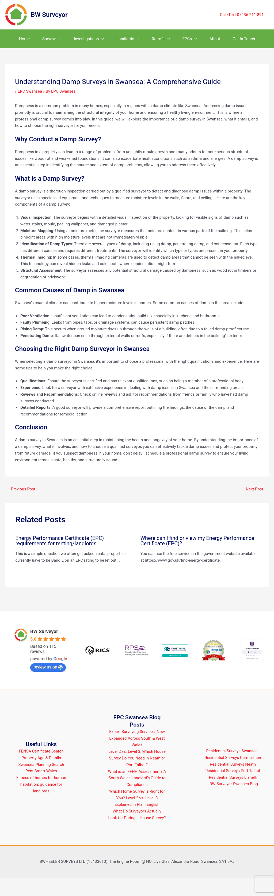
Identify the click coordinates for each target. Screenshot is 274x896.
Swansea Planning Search (41, 782)
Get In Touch (24, 57)
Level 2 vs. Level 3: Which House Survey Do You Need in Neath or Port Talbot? (137, 777)
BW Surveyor (49, 14)
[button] (56, 38)
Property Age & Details (41, 776)
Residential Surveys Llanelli (233, 795)
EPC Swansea (30, 110)
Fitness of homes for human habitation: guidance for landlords (41, 803)
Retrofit (169, 38)
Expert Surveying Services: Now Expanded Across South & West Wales (137, 757)
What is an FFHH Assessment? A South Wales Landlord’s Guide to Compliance (137, 796)
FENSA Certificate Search (41, 769)
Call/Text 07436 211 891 (243, 14)
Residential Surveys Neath (233, 782)
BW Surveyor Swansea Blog (234, 802)
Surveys (49, 38)
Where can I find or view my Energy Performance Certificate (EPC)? (197, 559)
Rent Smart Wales (41, 789)
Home (18, 38)
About (230, 38)
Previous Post (21, 507)
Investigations (90, 38)
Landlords (132, 38)
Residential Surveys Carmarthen (232, 775)
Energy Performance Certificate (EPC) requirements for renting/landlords (60, 559)
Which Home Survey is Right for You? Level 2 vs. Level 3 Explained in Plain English (137, 816)
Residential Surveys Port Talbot (233, 789)
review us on (48, 685)
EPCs (202, 38)
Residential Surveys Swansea (232, 769)
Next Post (257, 507)
